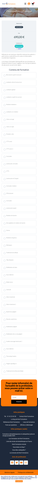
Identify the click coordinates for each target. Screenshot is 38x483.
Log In (19, 48)
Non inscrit (19, 27)
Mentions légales (10, 472)
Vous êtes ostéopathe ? (19, 450)
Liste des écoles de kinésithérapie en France (19, 441)
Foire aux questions (11, 425)
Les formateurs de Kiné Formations (19, 438)
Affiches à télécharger (26, 425)
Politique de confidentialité (25, 472)
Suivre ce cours (19, 46)
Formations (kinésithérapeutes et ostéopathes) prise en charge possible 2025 (18, 435)
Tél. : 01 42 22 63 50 (10, 416)
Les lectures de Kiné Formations (19, 453)
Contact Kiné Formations (26, 416)
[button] (36, 476)
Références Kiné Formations (11, 422)
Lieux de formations (29, 422)
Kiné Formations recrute (19, 444)
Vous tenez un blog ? (19, 447)
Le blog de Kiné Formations (19, 419)
